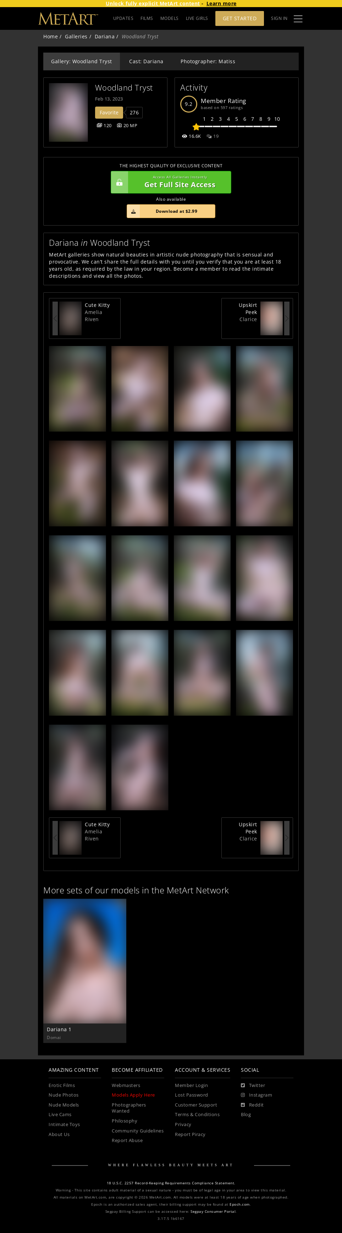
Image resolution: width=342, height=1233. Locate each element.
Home (50, 36)
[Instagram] (256, 1095)
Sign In (279, 18)
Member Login (191, 1085)
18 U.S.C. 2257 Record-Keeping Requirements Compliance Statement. (171, 1183)
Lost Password (191, 1095)
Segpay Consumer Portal (213, 1211)
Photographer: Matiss (208, 61)
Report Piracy (190, 1134)
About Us (59, 1134)
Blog (246, 1115)
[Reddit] (252, 1105)
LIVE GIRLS (197, 18)
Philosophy (124, 1121)
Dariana (105, 36)
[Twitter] (253, 1085)
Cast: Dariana (146, 61)
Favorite (109, 112)
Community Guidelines (138, 1131)
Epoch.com (240, 1204)
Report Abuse (127, 1140)
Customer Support (196, 1105)
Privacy (183, 1124)
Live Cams (60, 1115)
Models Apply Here (133, 1095)
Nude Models (64, 1105)
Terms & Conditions (197, 1115)
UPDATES (123, 18)
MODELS (169, 18)
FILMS (146, 18)
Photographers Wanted (129, 1108)
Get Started (240, 18)
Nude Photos (64, 1095)
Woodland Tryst (124, 87)
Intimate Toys (64, 1124)
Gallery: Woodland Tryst (81, 61)
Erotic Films (62, 1085)
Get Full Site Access (169, 182)
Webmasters (126, 1085)
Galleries (76, 36)
